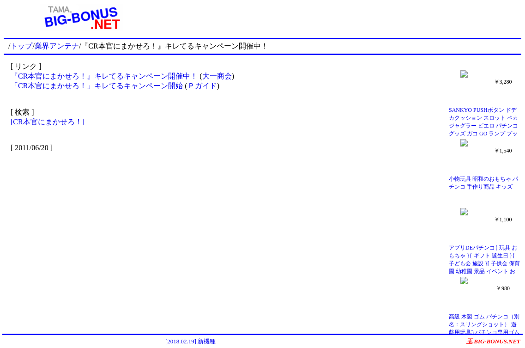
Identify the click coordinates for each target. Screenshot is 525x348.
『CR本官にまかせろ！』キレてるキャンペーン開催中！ (104, 76)
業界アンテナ (57, 46)
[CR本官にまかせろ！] (47, 122)
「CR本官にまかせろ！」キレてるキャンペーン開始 (97, 86)
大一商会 (217, 76)
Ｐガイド (202, 86)
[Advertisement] (340, 17)
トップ (21, 46)
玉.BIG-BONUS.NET (493, 341)
